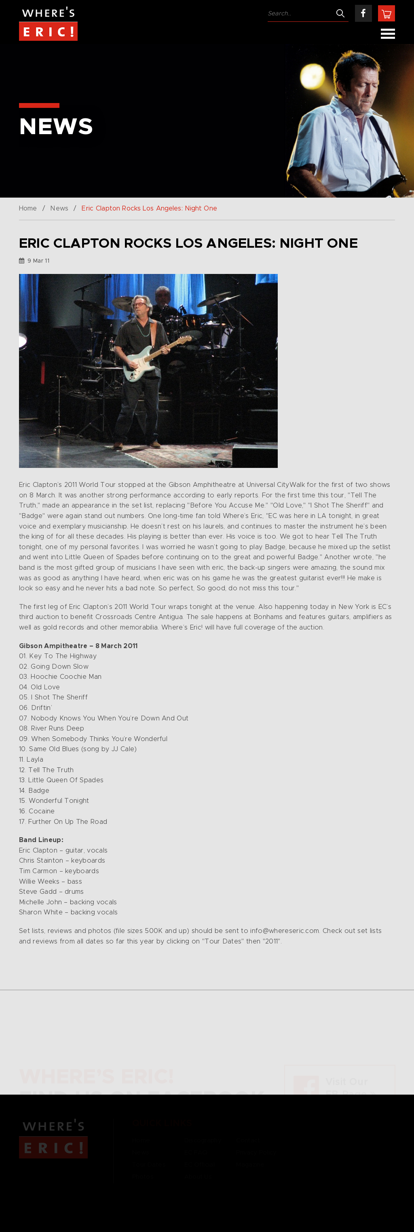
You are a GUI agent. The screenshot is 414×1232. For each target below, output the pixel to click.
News (59, 208)
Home (28, 208)
